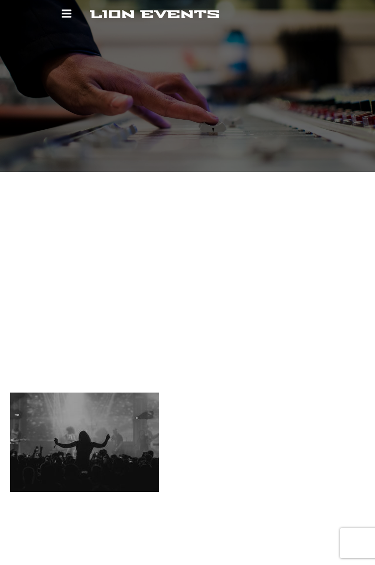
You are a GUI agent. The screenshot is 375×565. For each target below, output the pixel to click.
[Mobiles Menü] (66, 13)
